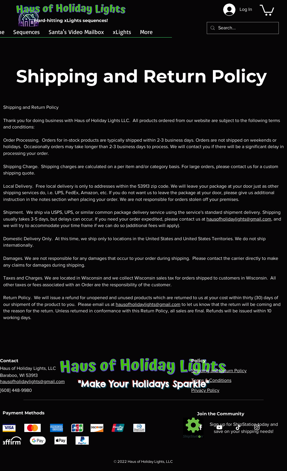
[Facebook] (200, 427)
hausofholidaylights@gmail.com (238, 218)
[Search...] (242, 28)
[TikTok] (238, 427)
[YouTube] (219, 427)
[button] (267, 10)
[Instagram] (256, 427)
